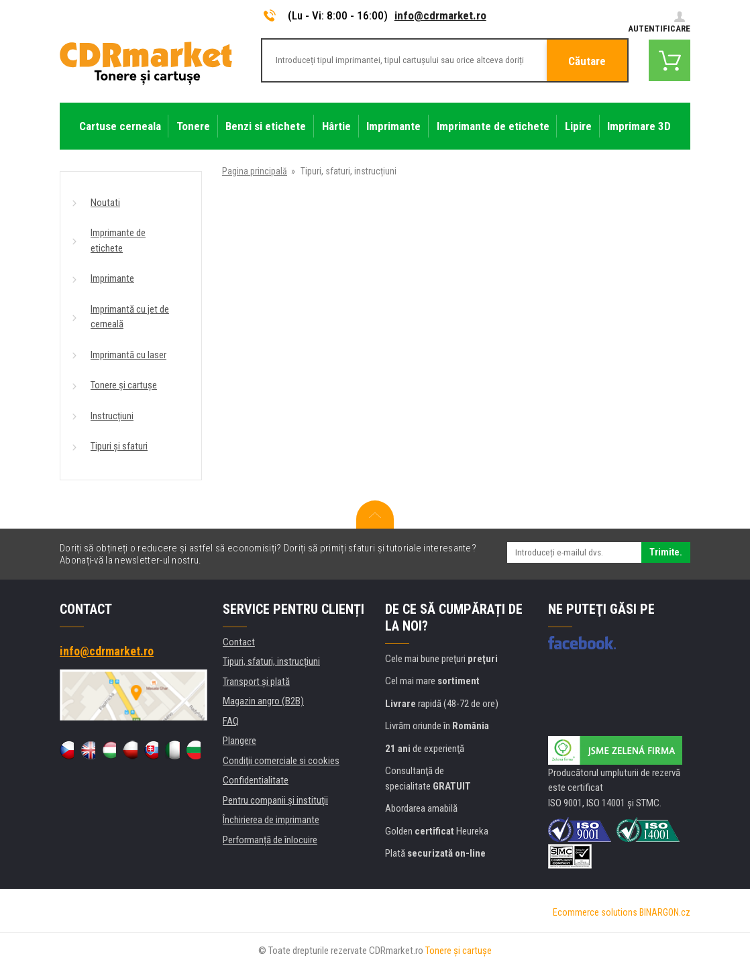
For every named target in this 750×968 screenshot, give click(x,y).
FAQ (231, 721)
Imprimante (112, 278)
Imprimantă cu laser (128, 355)
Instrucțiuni (112, 416)
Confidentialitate (255, 780)
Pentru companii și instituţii (275, 800)
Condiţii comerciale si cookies (281, 761)
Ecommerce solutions (595, 912)
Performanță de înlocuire (270, 840)
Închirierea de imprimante (271, 820)
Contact (239, 642)
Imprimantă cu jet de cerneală (130, 317)
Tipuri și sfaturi (119, 446)
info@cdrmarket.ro (440, 15)
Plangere (239, 741)
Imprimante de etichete (118, 240)
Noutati (105, 203)
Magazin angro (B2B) (263, 701)
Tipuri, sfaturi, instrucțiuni (271, 661)
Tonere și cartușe (124, 385)
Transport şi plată (256, 682)
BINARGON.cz (664, 912)
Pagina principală (254, 171)
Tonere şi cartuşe (458, 951)
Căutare (587, 61)
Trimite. (665, 552)
